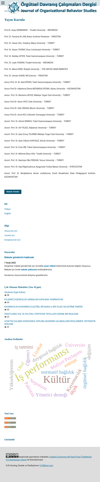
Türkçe (7, 209)
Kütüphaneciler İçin (12, 240)
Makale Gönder (12, 192)
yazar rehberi (50, 266)
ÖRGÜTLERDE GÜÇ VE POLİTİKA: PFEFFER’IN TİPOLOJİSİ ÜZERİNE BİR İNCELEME (41, 314)
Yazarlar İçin (9, 235)
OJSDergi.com (46, 465)
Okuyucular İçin (10, 231)
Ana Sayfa (8, 11)
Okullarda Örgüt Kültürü (14, 292)
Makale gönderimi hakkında (19, 257)
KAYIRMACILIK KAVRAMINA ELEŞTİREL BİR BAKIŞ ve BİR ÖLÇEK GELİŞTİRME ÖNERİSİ (43, 307)
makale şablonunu (29, 269)
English (7, 213)
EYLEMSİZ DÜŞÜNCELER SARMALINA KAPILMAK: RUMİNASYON (33, 299)
